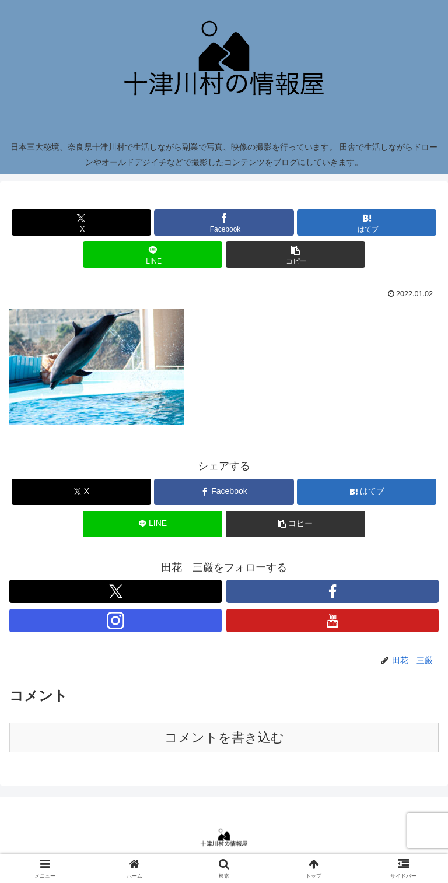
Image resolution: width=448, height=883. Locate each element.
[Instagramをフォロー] (115, 620)
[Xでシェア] (81, 222)
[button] (295, 254)
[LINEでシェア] (152, 254)
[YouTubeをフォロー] (332, 620)
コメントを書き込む (224, 737)
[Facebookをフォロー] (332, 591)
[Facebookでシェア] (223, 222)
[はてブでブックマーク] (366, 222)
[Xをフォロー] (115, 591)
